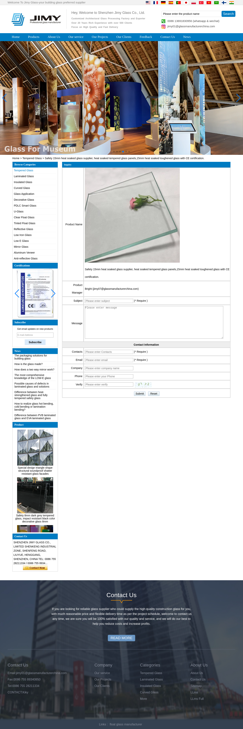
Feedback (146, 37)
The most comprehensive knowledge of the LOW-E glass (32, 377)
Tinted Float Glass (24, 223)
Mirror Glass (21, 246)
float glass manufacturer (126, 724)
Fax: (10, 679)
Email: (12, 673)
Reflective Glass (23, 229)
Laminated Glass (24, 176)
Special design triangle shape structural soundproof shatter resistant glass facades (35, 471)
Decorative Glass (24, 199)
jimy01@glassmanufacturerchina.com (191, 26)
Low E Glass (21, 240)
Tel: (10, 685)
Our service (76, 37)
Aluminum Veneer (24, 252)
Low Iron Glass (23, 234)
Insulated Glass (23, 182)
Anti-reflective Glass (25, 258)
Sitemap (196, 685)
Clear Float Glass (24, 217)
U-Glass (19, 211)
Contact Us (167, 37)
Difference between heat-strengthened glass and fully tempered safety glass (30, 396)
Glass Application (24, 193)
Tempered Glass (32, 158)
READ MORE (121, 638)
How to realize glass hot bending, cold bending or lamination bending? (34, 407)
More (143, 698)
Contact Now (35, 567)
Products (33, 37)
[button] (114, 151)
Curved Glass (22, 187)
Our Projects (100, 37)
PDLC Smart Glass (25, 205)
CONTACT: (15, 692)
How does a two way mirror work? (34, 370)
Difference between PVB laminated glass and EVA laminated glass (35, 418)
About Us (54, 37)
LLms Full (197, 698)
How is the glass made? (28, 364)
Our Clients (123, 37)
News (187, 37)
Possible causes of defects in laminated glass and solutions (31, 386)
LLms (194, 692)
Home (16, 37)
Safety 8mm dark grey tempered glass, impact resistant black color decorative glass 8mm (35, 519)
